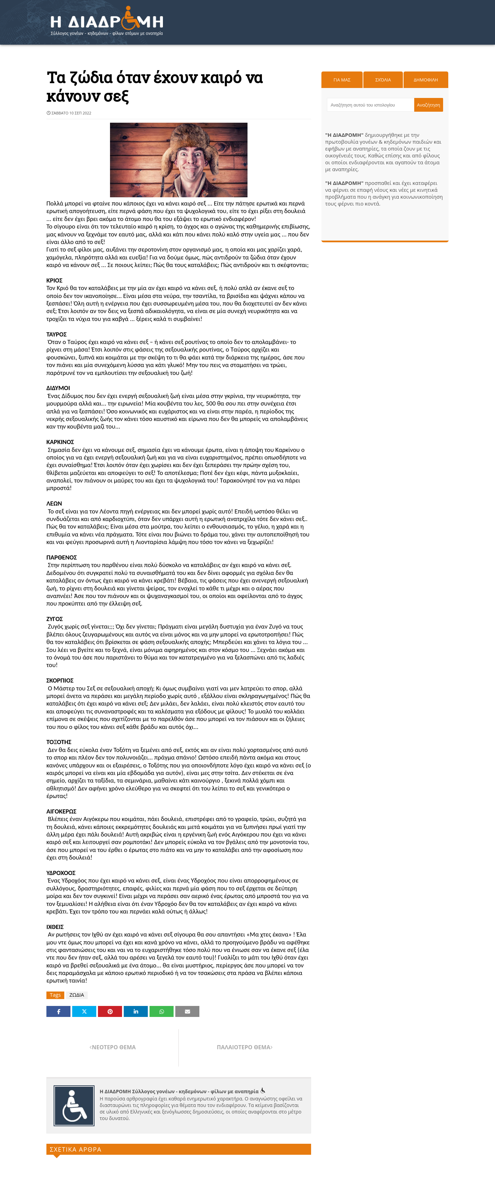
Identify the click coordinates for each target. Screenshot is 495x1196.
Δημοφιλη (426, 80)
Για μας (341, 80)
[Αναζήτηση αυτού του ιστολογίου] (370, 105)
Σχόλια (383, 80)
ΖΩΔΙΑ (76, 995)
